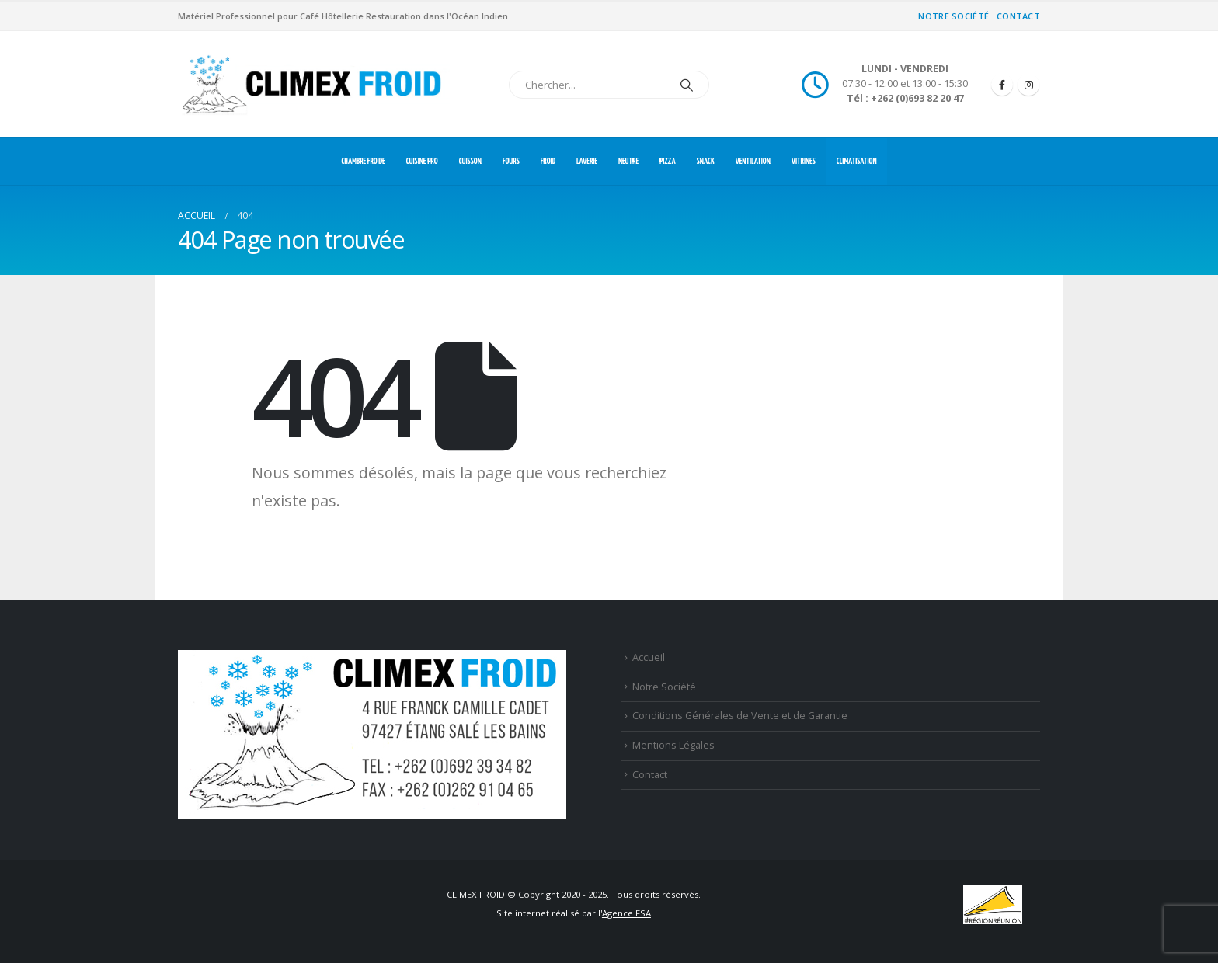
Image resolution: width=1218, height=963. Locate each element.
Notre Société (953, 16)
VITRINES (804, 161)
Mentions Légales (673, 745)
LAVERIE (586, 161)
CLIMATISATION (857, 161)
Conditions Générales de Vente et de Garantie (739, 715)
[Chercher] (686, 84)
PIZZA (667, 161)
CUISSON (470, 161)
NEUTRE (628, 161)
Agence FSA (626, 913)
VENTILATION (753, 161)
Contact (1018, 16)
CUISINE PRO (422, 161)
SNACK (706, 161)
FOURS (511, 161)
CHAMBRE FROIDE (363, 161)
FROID (548, 161)
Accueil (648, 657)
